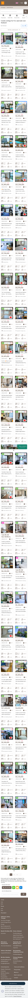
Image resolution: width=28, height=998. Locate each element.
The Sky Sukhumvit (17, 933)
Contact (16, 977)
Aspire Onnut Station (18, 935)
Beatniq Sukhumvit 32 (6, 928)
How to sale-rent (18, 975)
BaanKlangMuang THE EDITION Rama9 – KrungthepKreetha (6, 961)
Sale (2, 902)
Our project (3, 912)
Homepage (3, 7)
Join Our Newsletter (6, 891)
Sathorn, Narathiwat (6, 950)
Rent (2, 904)
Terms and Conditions (19, 967)
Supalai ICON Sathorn (6, 952)
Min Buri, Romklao (5, 957)
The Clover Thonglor (5, 920)
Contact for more (6, 884)
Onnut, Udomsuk (17, 931)
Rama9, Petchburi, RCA (6, 931)
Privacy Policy (17, 969)
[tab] (13, 450)
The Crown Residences (6, 945)
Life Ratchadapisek (17, 954)
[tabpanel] (14, 446)
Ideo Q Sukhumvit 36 (5, 926)
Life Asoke (3, 933)
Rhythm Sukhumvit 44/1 (18, 937)
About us (16, 972)
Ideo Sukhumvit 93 (17, 939)
